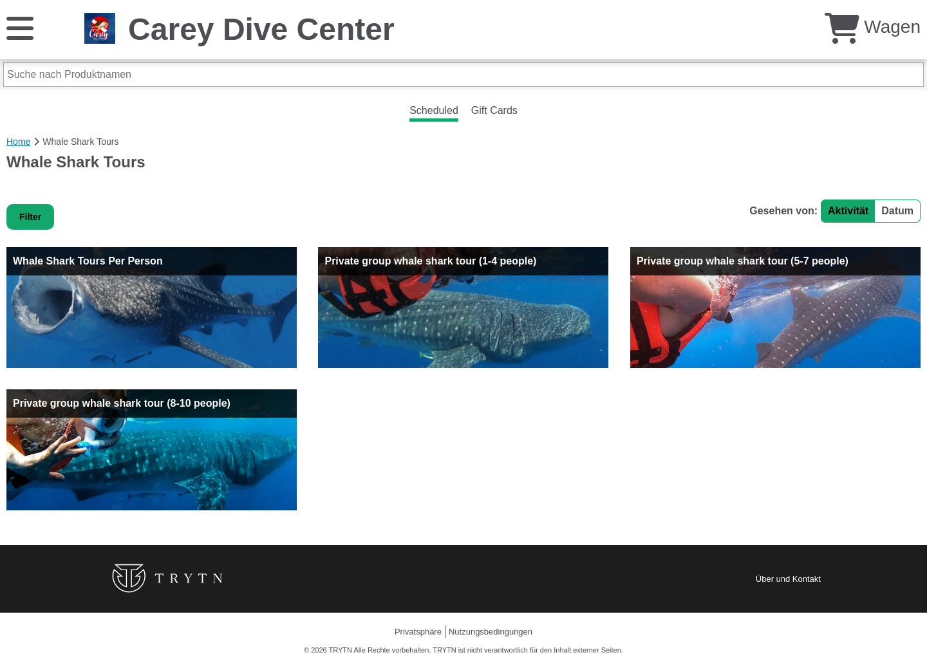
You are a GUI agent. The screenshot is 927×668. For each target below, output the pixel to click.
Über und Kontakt (788, 579)
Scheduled (433, 110)
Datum (897, 210)
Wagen (873, 27)
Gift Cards (494, 110)
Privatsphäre (418, 631)
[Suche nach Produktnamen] (463, 74)
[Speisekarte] (19, 27)
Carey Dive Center (261, 29)
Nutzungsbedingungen (490, 631)
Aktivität (848, 210)
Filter (30, 217)
